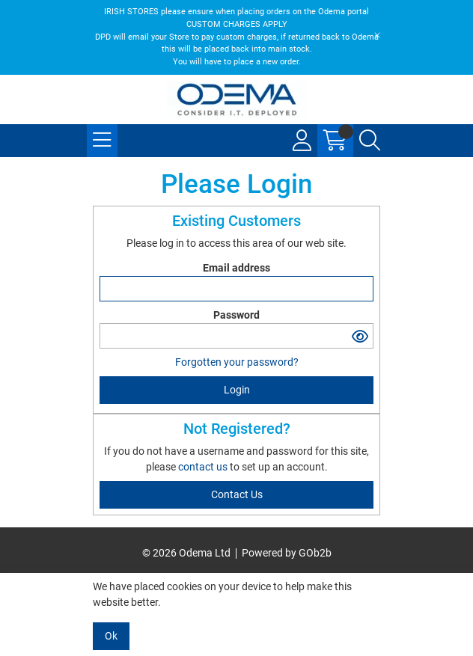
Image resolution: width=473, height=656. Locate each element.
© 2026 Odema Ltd (186, 553)
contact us (204, 467)
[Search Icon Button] (369, 140)
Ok (111, 636)
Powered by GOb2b (287, 553)
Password (236, 315)
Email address (236, 268)
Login (237, 390)
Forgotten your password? (237, 362)
